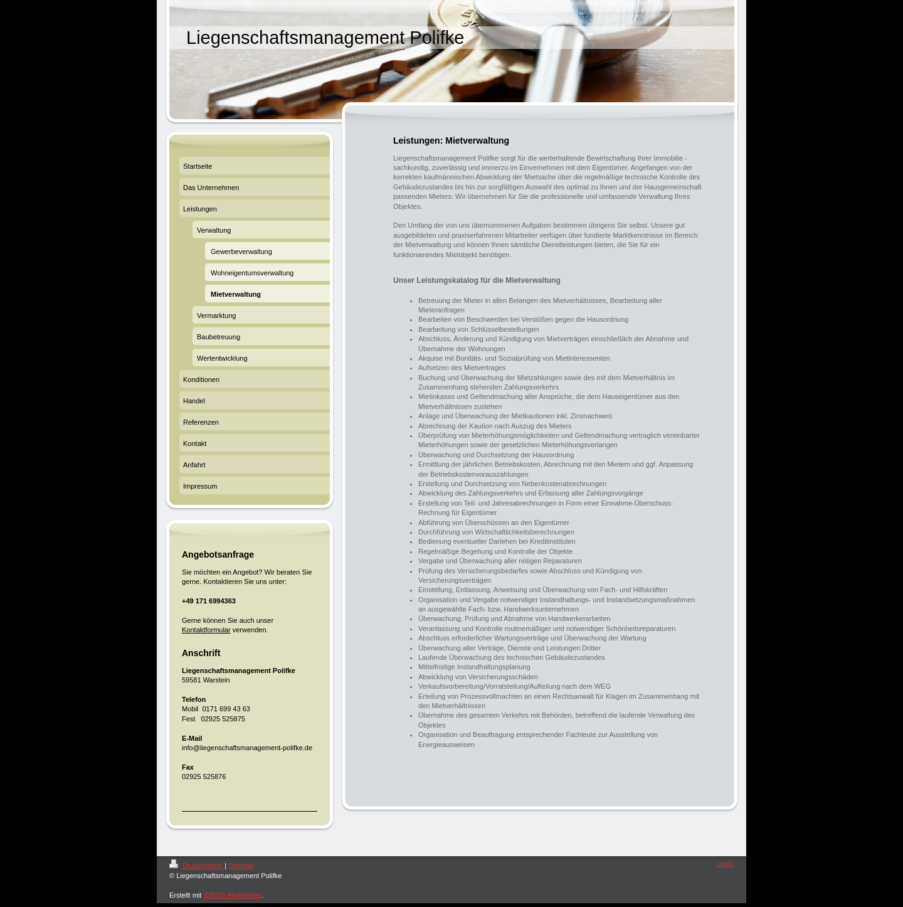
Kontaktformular (206, 630)
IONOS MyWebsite (232, 895)
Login (725, 863)
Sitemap (240, 865)
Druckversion (196, 865)
